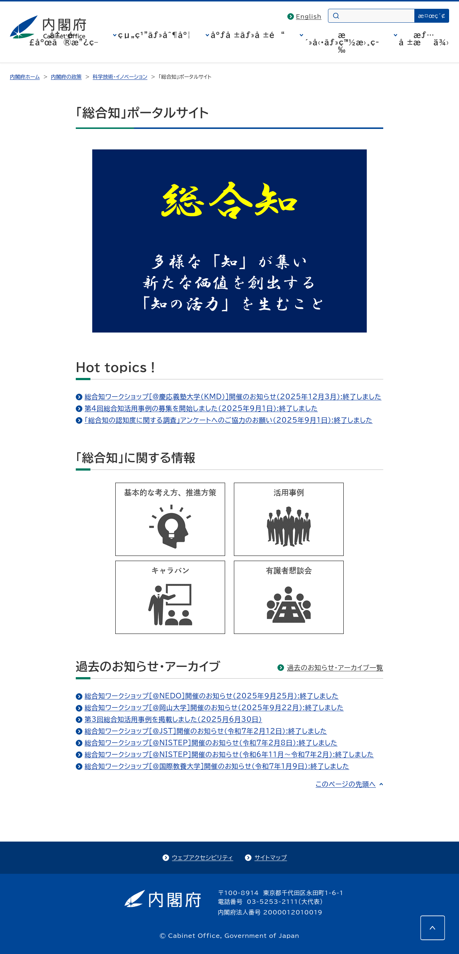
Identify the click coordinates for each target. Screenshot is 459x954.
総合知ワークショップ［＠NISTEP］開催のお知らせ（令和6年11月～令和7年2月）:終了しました (229, 754)
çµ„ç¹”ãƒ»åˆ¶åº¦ (154, 34)
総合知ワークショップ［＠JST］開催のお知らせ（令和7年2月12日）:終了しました (206, 731)
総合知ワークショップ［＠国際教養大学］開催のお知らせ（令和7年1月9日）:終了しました (217, 766)
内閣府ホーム (25, 76)
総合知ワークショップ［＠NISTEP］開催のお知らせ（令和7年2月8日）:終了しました (211, 742)
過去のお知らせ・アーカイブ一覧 (335, 667)
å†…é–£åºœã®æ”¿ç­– (63, 38)
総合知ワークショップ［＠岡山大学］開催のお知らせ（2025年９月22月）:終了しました (214, 707)
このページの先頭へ (346, 784)
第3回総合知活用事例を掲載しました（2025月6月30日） (173, 719)
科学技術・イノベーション (120, 76)
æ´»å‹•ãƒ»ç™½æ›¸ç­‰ (342, 42)
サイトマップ (270, 858)
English (309, 16)
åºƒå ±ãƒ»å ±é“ (248, 34)
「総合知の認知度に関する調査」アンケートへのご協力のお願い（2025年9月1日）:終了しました (229, 420)
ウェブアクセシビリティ (202, 858)
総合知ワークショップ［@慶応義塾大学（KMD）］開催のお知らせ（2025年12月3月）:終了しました (233, 396)
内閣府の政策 (66, 76)
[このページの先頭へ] (432, 927)
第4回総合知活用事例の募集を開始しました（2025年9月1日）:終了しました (201, 408)
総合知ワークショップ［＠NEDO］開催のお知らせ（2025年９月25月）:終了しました (212, 696)
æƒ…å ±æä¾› (424, 38)
